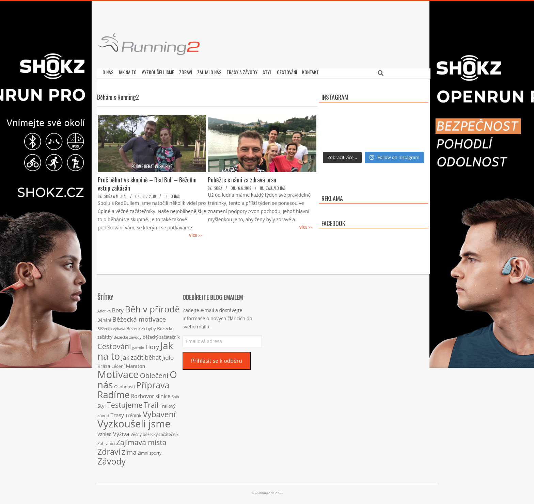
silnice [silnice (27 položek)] (162, 394)
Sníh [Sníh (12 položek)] (175, 395)
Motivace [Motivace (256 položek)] (118, 372)
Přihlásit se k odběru (216, 359)
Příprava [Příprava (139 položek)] (153, 383)
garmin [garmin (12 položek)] (138, 346)
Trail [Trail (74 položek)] (151, 403)
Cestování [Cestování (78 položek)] (114, 344)
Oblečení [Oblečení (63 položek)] (154, 373)
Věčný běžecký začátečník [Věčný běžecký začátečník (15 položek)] (154, 432)
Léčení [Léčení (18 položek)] (118, 364)
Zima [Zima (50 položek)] (129, 450)
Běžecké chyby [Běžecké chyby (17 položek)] (141, 327)
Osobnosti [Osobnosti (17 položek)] (124, 385)
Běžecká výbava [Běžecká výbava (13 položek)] (111, 326)
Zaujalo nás (275, 186)
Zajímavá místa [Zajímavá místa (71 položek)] (141, 440)
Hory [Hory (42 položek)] (152, 345)
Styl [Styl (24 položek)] (101, 404)
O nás (175, 194)
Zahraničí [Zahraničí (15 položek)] (106, 441)
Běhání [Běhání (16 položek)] (104, 318)
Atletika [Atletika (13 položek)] (104, 309)
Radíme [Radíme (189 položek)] (113, 393)
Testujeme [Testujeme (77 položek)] (125, 403)
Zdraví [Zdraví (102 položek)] (108, 449)
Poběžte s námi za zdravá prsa (242, 178)
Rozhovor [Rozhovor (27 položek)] (142, 394)
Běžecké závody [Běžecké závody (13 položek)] (128, 335)
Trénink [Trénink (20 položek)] (133, 413)
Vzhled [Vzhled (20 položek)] (104, 432)
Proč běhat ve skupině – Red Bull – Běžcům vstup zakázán (147, 182)
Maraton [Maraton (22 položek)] (135, 364)
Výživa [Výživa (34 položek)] (121, 432)
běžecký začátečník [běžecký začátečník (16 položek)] (161, 335)
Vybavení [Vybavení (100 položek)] (159, 412)
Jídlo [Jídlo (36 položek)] (168, 356)
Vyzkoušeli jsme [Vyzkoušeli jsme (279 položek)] (134, 422)
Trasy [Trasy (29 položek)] (117, 413)
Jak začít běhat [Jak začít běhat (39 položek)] (141, 356)
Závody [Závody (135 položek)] (111, 459)
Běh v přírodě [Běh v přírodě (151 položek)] (152, 307)
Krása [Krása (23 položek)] (103, 364)
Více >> (195, 233)
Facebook (333, 221)
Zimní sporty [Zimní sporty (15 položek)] (149, 451)
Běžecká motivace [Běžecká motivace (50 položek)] (139, 317)
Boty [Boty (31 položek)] (118, 308)
